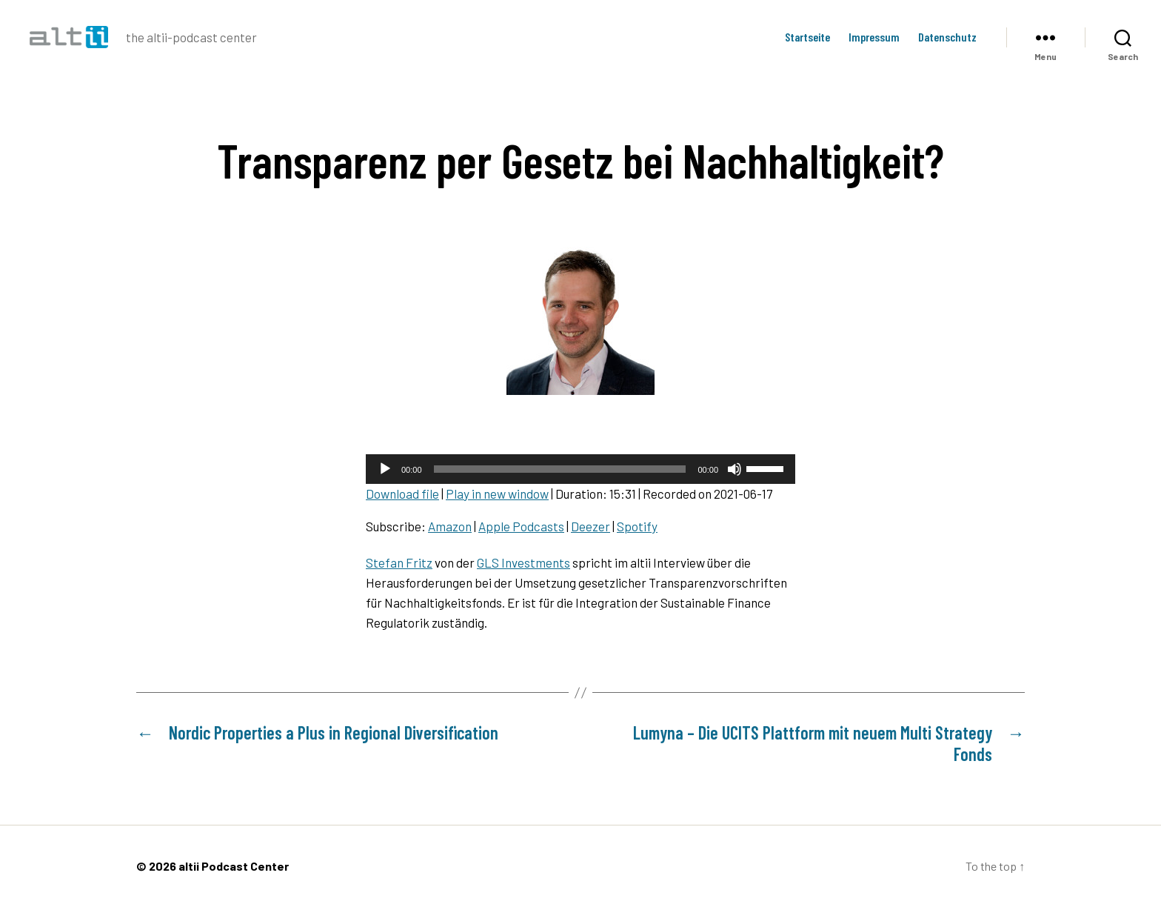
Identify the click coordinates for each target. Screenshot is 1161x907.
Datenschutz (947, 37)
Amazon (450, 526)
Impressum (874, 37)
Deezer (590, 526)
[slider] (560, 469)
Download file (402, 493)
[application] (580, 469)
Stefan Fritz (399, 562)
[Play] (385, 469)
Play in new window (497, 493)
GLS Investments (523, 562)
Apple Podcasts (521, 526)
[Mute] (734, 469)
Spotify (637, 526)
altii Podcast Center (233, 866)
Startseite (807, 37)
